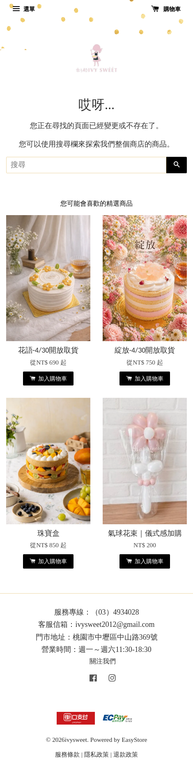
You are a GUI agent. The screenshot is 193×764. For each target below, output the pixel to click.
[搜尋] (86, 165)
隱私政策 (96, 754)
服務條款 (67, 754)
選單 (23, 9)
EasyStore (134, 739)
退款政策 (125, 754)
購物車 (166, 9)
